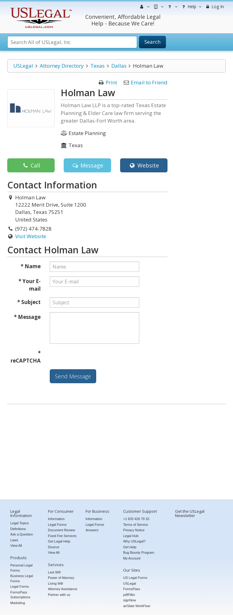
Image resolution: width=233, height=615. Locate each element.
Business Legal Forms (21, 578)
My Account (131, 558)
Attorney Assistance (62, 589)
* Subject (29, 302)
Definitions (18, 529)
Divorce (53, 547)
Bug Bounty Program (138, 552)
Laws (14, 540)
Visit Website (30, 236)
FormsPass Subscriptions (20, 594)
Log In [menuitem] (214, 6)
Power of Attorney (61, 578)
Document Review (61, 530)
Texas (97, 65)
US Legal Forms (135, 578)
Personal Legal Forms (21, 567)
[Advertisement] (116, 452)
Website (144, 165)
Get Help (129, 547)
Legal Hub (130, 536)
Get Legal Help (59, 541)
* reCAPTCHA (26, 357)
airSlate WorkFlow (136, 606)
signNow (129, 600)
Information (56, 519)
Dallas (119, 65)
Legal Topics (19, 523)
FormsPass (131, 589)
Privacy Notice (133, 530)
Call (31, 165)
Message (87, 165)
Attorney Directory (62, 65)
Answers (92, 530)
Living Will (55, 583)
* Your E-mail (30, 285)
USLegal (23, 65)
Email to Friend (149, 82)
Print (111, 82)
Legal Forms (19, 586)
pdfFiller (129, 594)
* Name (31, 266)
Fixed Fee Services (62, 536)
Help (191, 7)
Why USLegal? (134, 541)
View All (16, 545)
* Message (27, 316)
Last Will (54, 572)
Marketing (17, 603)
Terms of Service (135, 524)
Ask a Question (21, 534)
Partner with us (59, 594)
